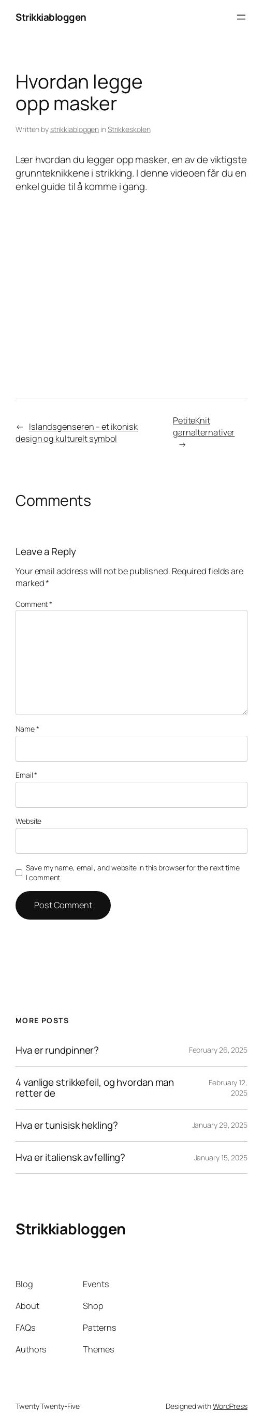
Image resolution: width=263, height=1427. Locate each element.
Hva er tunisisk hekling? (67, 1125)
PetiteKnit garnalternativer (204, 426)
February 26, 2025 (218, 1050)
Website (28, 821)
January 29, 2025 (219, 1125)
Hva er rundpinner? (57, 1050)
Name (27, 729)
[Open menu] (241, 17)
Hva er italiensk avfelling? (70, 1157)
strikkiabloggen (74, 129)
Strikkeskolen (129, 129)
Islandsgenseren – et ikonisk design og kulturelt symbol (77, 432)
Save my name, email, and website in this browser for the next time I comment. (132, 873)
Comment (34, 604)
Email (26, 775)
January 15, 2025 (220, 1157)
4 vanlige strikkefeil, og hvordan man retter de (95, 1088)
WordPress (230, 1406)
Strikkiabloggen (51, 17)
